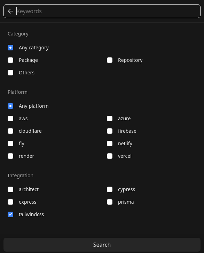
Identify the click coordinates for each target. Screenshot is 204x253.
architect (23, 189)
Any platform (28, 106)
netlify (119, 143)
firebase (121, 131)
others (21, 72)
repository (124, 60)
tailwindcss (26, 214)
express (22, 201)
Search (102, 244)
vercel (119, 156)
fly (16, 143)
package (23, 60)
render (21, 156)
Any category (28, 47)
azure (119, 118)
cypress (121, 189)
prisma (120, 201)
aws (18, 118)
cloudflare (25, 131)
